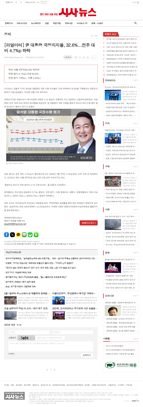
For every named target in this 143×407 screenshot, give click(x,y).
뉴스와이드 (36, 23)
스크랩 (88, 57)
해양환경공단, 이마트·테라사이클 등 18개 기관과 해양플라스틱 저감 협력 (122, 75)
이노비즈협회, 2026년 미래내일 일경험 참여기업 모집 (121, 193)
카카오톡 (18, 234)
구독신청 (129, 385)
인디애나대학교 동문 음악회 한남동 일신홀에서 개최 (121, 283)
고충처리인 (112, 385)
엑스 (12, 234)
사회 (107, 209)
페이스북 (6, 234)
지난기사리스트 (13, 252)
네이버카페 (30, 234)
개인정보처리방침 (58, 385)
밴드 (36, 234)
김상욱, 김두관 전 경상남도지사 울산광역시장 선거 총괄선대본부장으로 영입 (121, 154)
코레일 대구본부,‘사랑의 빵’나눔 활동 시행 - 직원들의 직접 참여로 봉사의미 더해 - (121, 354)
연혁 (12, 385)
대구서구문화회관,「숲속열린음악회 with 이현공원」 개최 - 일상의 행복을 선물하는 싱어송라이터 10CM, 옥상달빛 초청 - (52, 258)
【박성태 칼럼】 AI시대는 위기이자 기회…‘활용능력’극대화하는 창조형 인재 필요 (121, 318)
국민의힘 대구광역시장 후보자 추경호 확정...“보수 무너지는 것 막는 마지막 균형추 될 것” (122, 67)
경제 (107, 166)
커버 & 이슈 (22, 23)
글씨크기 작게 (96, 57)
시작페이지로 (16, 2)
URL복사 (68, 57)
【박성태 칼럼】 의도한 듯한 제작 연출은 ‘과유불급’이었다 (121, 326)
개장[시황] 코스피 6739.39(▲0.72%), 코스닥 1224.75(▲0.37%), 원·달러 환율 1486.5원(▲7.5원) (121, 197)
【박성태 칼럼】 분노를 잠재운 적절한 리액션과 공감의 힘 (121, 330)
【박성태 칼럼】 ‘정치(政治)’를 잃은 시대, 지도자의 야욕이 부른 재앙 (121, 322)
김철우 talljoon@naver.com (13, 57)
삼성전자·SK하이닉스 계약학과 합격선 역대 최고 (121, 111)
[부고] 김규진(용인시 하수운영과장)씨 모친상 (121, 350)
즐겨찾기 (21, 2)
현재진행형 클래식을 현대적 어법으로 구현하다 (122, 51)
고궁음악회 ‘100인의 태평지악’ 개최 (119, 275)
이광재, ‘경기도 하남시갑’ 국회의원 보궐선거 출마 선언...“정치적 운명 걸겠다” (39, 263)
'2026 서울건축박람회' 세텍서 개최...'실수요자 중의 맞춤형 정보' (121, 115)
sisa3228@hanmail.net (15, 223)
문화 (107, 252)
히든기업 (57, 23)
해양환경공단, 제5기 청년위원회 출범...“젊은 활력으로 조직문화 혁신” (36, 277)
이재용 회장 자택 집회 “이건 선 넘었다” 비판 (121, 107)
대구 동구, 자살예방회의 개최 (18, 272)
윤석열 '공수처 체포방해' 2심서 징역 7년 (121, 39)
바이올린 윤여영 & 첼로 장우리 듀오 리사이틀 (121, 279)
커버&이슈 (110, 80)
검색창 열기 (135, 23)
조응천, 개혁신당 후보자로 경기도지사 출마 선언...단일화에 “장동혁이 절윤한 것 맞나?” (121, 150)
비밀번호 (56, 332)
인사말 (6, 385)
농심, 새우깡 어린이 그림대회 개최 (21, 286)
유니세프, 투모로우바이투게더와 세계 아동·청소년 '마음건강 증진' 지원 (121, 244)
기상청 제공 (43, 3)
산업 (47, 23)
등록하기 (87, 355)
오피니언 (68, 23)
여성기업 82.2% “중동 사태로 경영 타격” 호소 (121, 189)
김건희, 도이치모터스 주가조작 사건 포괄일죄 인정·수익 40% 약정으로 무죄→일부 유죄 (121, 232)
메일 (79, 57)
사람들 (106, 338)
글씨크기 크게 (92, 57)
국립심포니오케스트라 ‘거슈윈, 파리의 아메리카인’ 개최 (122, 55)
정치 (96, 36)
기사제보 (121, 385)
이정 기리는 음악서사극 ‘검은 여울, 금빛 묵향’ (122, 47)
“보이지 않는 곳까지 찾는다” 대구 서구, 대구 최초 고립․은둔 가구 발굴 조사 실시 (41, 267)
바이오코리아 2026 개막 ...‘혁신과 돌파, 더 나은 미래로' (121, 103)
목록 (75, 57)
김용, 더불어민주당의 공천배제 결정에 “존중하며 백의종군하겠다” (121, 158)
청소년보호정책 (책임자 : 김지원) (78, 385)
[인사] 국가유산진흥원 (114, 346)
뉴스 (110, 34)
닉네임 (12, 332)
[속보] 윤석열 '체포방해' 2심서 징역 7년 (121, 240)
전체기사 (9, 2)
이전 (47, 369)
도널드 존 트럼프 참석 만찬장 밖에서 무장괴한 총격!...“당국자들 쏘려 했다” (122, 71)
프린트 (83, 57)
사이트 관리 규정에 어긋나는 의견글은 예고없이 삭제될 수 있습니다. (37, 343)
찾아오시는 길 (45, 385)
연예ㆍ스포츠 (97, 23)
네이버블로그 (24, 234)
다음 (54, 369)
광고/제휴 (27, 385)
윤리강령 (19, 385)
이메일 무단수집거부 (99, 385)
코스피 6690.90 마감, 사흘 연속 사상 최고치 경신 (122, 43)
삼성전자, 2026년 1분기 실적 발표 (20, 281)
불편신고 (36, 385)
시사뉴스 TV (82, 23)
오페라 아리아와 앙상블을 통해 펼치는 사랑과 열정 (122, 63)
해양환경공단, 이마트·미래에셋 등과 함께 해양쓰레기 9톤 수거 (122, 59)
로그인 (134, 2)
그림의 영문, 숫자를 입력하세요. (49, 338)
